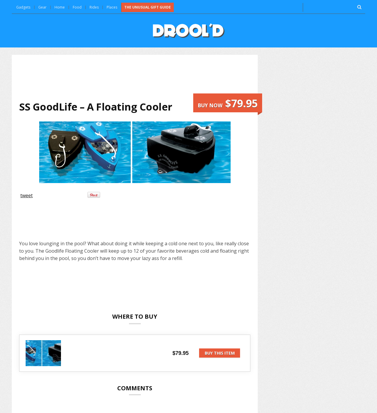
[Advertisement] (135, 78)
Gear (42, 7)
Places (112, 7)
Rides (94, 7)
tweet (26, 195)
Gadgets (23, 7)
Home (59, 7)
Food (77, 7)
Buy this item (220, 353)
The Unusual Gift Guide (147, 7)
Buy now (228, 103)
